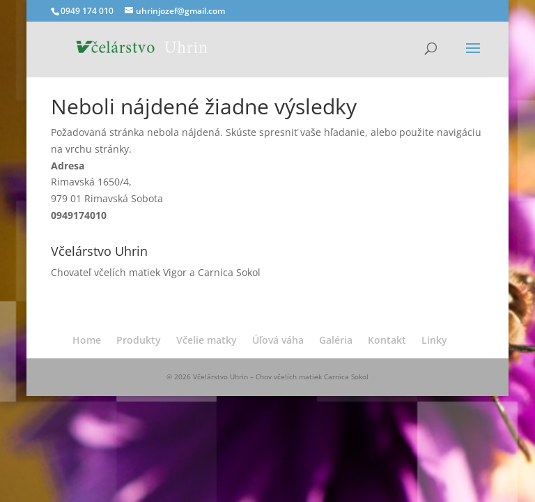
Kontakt (387, 340)
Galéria (335, 340)
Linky (434, 340)
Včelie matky (206, 340)
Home (86, 340)
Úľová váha (278, 340)
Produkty (138, 340)
